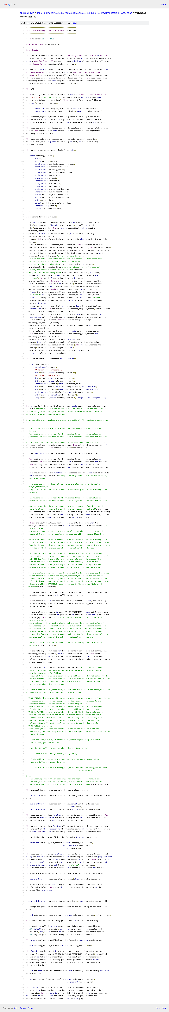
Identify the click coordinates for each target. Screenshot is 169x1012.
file (74, 23)
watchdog (126, 12)
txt (157, 1008)
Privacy (23, 1008)
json (164, 1008)
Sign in (163, 4)
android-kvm (27, 12)
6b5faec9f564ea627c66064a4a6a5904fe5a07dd (70, 12)
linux (39, 12)
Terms (30, 1008)
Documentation (110, 12)
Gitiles (15, 1008)
